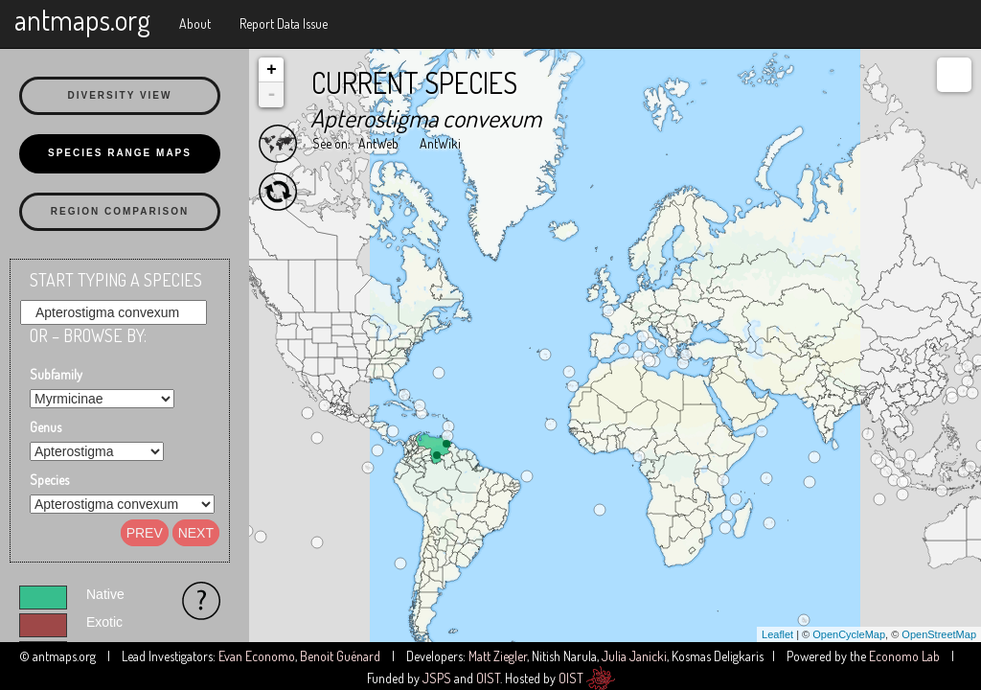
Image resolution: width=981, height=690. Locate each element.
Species (49, 480)
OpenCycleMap (848, 634)
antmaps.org (82, 19)
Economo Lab (904, 656)
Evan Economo (256, 656)
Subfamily (56, 374)
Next (196, 532)
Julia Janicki (634, 656)
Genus (45, 427)
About (195, 23)
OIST (488, 678)
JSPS (436, 678)
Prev (144, 532)
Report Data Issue (284, 23)
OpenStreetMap (938, 634)
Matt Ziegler (497, 656)
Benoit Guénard (340, 656)
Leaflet (777, 634)
